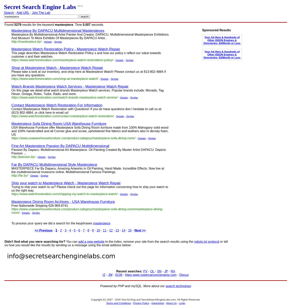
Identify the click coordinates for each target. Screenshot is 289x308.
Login (182, 303)
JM (110, 275)
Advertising (157, 303)
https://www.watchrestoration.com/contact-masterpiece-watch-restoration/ (62, 116)
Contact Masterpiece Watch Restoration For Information (56, 105)
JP (166, 271)
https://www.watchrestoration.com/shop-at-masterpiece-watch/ (54, 78)
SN (159, 271)
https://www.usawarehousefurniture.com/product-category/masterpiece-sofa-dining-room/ (73, 138)
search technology (178, 286)
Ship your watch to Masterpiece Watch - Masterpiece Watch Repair (66, 183)
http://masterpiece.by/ (26, 41)
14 (123, 230)
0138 (118, 275)
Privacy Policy (141, 303)
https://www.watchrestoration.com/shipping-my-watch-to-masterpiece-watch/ (64, 194)
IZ (104, 275)
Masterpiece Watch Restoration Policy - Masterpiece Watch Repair (65, 49)
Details (48, 41)
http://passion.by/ (23, 157)
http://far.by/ (19, 175)
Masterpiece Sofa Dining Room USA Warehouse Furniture (58, 124)
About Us (171, 303)
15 (130, 230)
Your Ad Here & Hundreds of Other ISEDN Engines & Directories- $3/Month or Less (222, 40)
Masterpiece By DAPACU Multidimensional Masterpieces (57, 31)
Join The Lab (41, 12)
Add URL (23, 12)
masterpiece (101, 223)
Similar (58, 41)
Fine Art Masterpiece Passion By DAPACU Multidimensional (60, 146)
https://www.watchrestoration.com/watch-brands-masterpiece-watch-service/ (64, 97)
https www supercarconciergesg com (151, 275)
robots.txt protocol (206, 241)
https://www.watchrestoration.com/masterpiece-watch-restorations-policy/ (62, 60)
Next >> (140, 230)
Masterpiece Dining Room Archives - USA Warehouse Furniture (63, 202)
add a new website (91, 241)
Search (9, 12)
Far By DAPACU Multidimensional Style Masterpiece (54, 164)
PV (145, 271)
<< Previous (44, 230)
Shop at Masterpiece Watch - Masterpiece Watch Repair (57, 68)
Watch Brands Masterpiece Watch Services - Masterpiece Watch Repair (70, 86)
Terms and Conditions (118, 303)
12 (111, 230)
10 (98, 230)
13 (117, 230)
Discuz (184, 275)
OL (152, 271)
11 (104, 230)
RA (173, 271)
